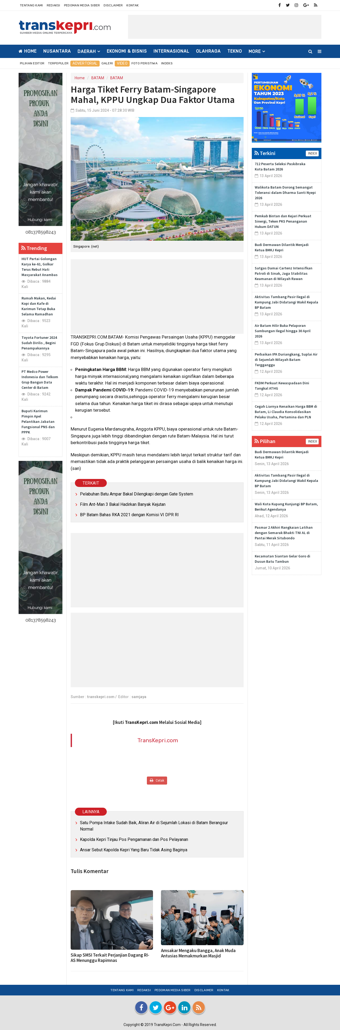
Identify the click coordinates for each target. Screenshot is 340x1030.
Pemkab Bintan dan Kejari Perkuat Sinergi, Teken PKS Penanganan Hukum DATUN (283, 221)
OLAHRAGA (208, 51)
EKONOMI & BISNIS (127, 51)
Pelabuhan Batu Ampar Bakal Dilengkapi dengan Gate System (136, 494)
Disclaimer (113, 5)
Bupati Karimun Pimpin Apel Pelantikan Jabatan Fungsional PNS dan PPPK (38, 421)
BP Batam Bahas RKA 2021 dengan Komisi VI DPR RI (129, 514)
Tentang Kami (31, 5)
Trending (34, 248)
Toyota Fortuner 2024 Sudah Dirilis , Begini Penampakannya (39, 343)
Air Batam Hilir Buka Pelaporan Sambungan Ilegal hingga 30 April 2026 (283, 331)
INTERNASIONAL (171, 51)
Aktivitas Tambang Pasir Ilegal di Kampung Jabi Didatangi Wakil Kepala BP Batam (286, 302)
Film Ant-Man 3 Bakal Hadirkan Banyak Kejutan (122, 504)
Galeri (107, 63)
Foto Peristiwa (144, 63)
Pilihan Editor (32, 63)
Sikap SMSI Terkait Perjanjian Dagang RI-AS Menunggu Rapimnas (110, 957)
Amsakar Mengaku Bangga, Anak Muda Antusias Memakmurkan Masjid (198, 953)
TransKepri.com (157, 740)
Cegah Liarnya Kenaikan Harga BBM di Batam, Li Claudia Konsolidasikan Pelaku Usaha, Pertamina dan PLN (286, 411)
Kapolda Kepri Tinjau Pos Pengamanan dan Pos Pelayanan (134, 839)
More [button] (255, 51)
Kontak (132, 5)
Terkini (264, 153)
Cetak (157, 780)
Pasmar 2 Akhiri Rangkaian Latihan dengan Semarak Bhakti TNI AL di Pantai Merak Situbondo (284, 532)
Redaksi (53, 5)
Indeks (167, 63)
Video (122, 63)
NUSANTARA (57, 51)
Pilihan (264, 441)
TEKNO (234, 51)
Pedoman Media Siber (82, 5)
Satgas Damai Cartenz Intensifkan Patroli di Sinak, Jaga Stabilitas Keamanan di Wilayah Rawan (283, 273)
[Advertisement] (224, 27)
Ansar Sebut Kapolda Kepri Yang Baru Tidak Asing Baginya (133, 849)
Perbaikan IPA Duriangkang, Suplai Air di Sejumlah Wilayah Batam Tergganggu (286, 359)
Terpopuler (58, 63)
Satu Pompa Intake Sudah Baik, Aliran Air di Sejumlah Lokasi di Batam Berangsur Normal (154, 826)
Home (28, 51)
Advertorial (85, 63)
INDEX (312, 153)
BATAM (97, 78)
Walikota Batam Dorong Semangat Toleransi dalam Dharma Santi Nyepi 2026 (285, 192)
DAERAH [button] (87, 51)
